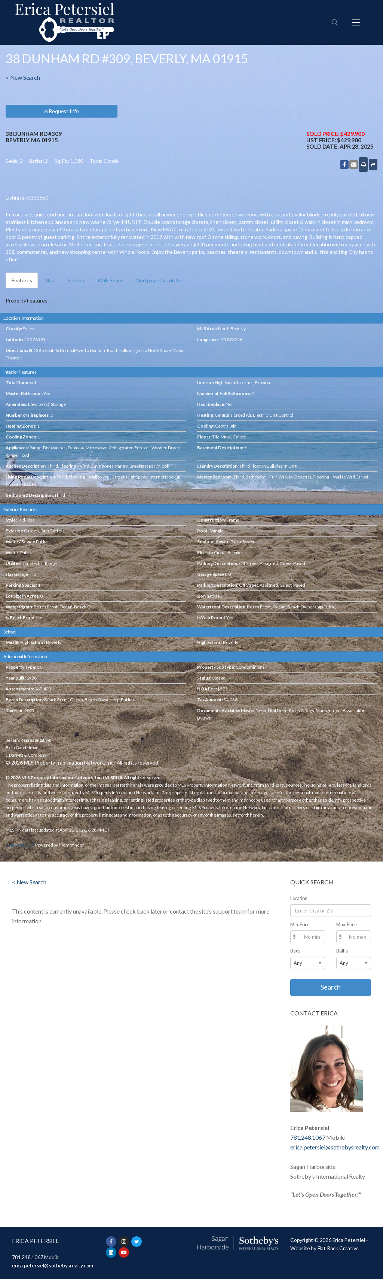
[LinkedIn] (111, 1252)
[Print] (363, 164)
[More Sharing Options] (373, 164)
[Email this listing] (353, 164)
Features (22, 280)
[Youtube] (124, 1252)
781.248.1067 (307, 1137)
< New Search (23, 77)
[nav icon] (356, 22)
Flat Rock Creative (338, 1248)
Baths (342, 951)
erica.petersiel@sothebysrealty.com (335, 1147)
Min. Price (300, 924)
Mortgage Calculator (158, 280)
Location (298, 898)
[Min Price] (307, 936)
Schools (76, 280)
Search (331, 987)
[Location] (330, 910)
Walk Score (110, 280)
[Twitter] (136, 1241)
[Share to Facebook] (344, 164)
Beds (295, 951)
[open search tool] (334, 22)
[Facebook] (111, 1241)
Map (49, 280)
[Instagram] (124, 1241)
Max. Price (346, 924)
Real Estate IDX (20, 845)
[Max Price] (353, 936)
